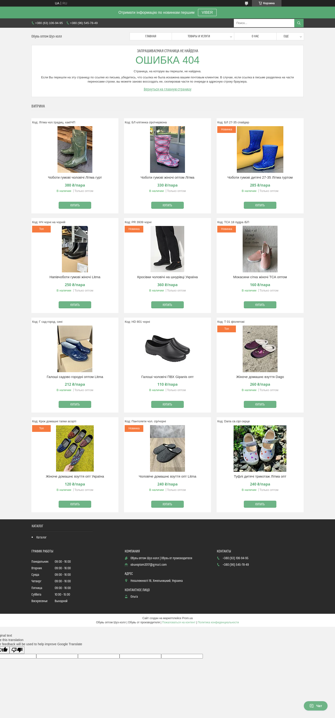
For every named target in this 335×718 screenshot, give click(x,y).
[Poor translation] (17, 650)
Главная (150, 36)
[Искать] (299, 23)
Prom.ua (187, 618)
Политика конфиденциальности (218, 622)
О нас (255, 36)
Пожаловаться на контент (178, 622)
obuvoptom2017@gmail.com (149, 565)
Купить (75, 205)
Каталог (41, 537)
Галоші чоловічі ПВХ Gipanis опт (167, 377)
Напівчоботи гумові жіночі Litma (75, 277)
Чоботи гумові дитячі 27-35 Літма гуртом (260, 177)
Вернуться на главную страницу (167, 89)
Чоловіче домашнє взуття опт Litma (167, 476)
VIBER (207, 12)
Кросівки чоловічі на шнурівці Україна (167, 277)
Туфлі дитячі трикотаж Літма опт (260, 476)
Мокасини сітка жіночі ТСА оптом (260, 277)
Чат (315, 706)
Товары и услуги (199, 36)
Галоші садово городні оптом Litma (75, 377)
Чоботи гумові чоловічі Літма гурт (75, 177)
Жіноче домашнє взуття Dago (260, 377)
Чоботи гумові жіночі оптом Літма (167, 177)
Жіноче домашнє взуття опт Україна (75, 476)
